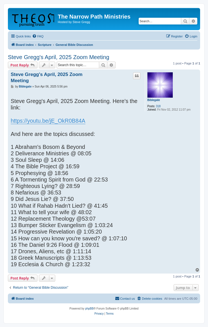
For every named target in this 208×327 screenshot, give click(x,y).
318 (158, 106)
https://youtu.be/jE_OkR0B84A (48, 121)
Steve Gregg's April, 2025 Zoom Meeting (58, 57)
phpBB (89, 308)
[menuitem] (37, 36)
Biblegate (153, 100)
